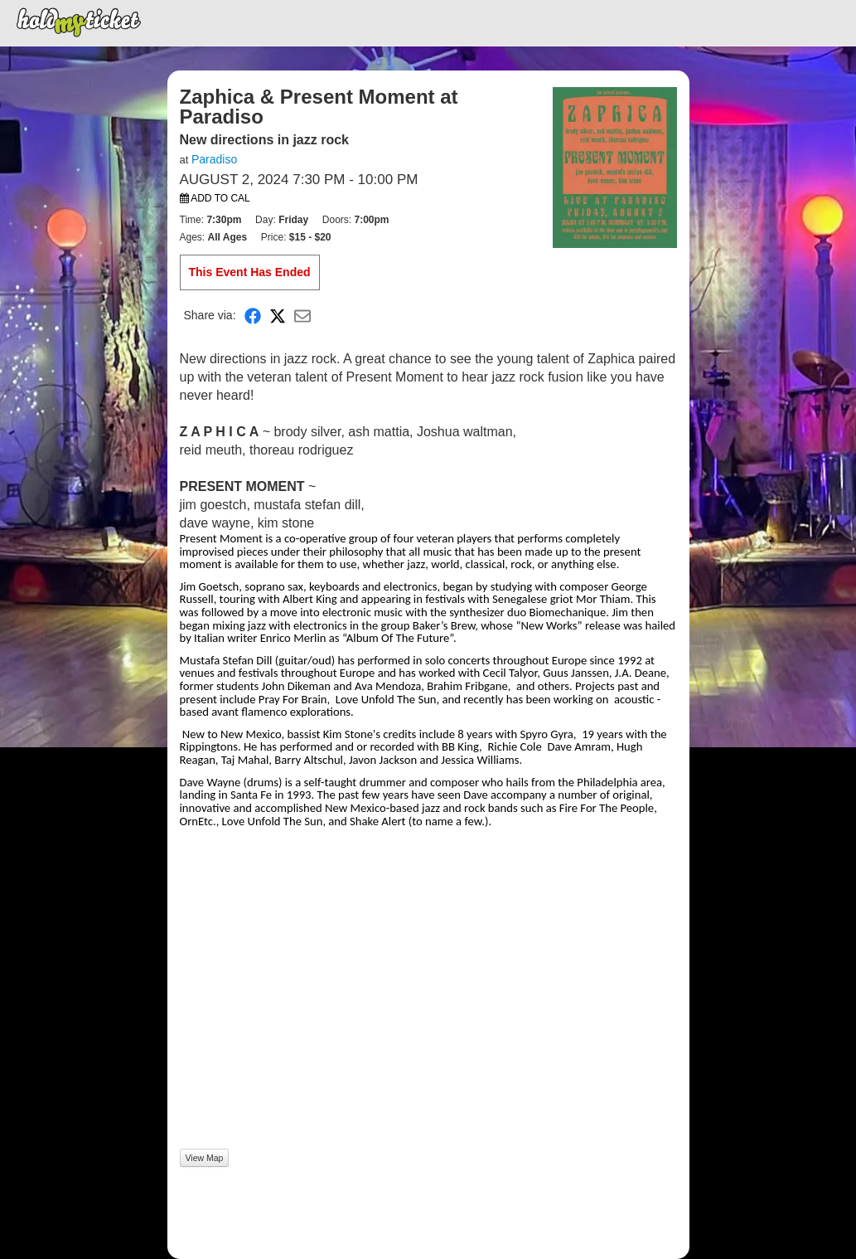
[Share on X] (277, 315)
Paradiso (214, 159)
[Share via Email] (302, 315)
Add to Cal (215, 198)
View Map (205, 1158)
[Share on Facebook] (252, 315)
